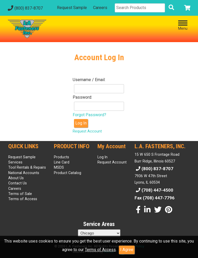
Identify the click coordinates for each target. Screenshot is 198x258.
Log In (81, 123)
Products (61, 157)
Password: (82, 97)
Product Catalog (67, 173)
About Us (16, 178)
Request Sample (72, 7)
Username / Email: (89, 79)
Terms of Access (100, 249)
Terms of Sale (20, 194)
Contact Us (17, 183)
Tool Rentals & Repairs (27, 167)
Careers (100, 7)
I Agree (126, 249)
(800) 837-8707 (24, 8)
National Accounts (23, 173)
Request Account (87, 131)
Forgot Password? (89, 114)
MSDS (59, 167)
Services (15, 162)
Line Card (61, 162)
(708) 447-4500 (154, 190)
